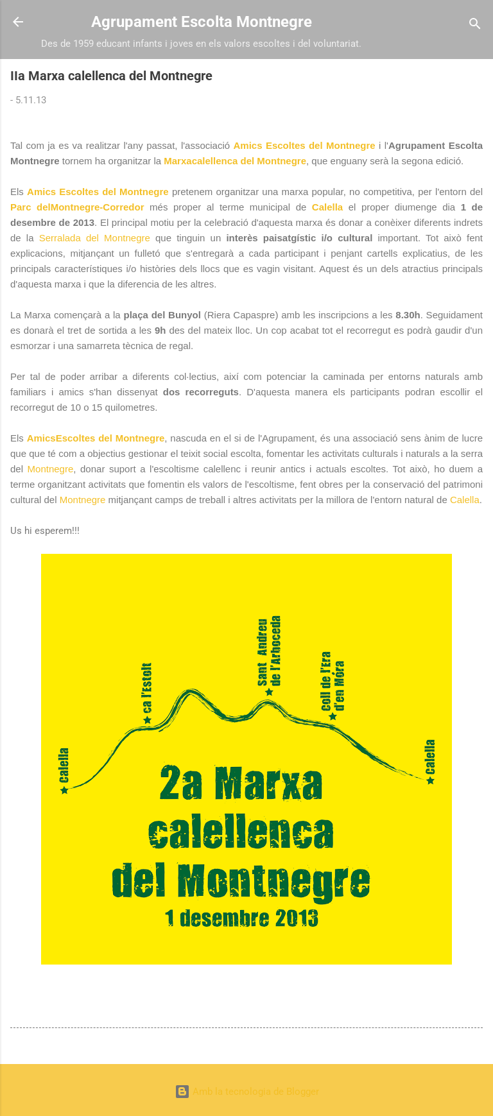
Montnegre (51, 468)
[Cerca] (475, 26)
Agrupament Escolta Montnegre (201, 22)
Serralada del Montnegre (94, 237)
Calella (327, 207)
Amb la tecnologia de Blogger (247, 1091)
